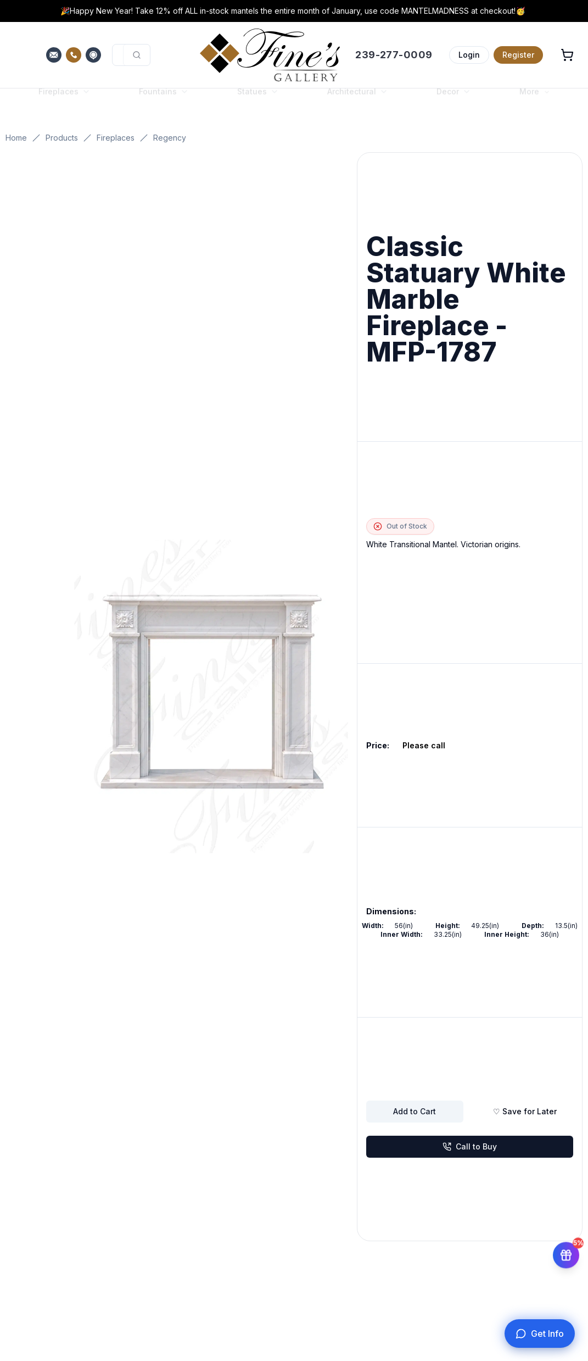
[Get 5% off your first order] (566, 1253)
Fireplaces (116, 137)
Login (469, 54)
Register (518, 54)
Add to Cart (414, 1111)
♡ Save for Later (525, 1111)
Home (16, 137)
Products (62, 137)
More (534, 102)
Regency (169, 137)
